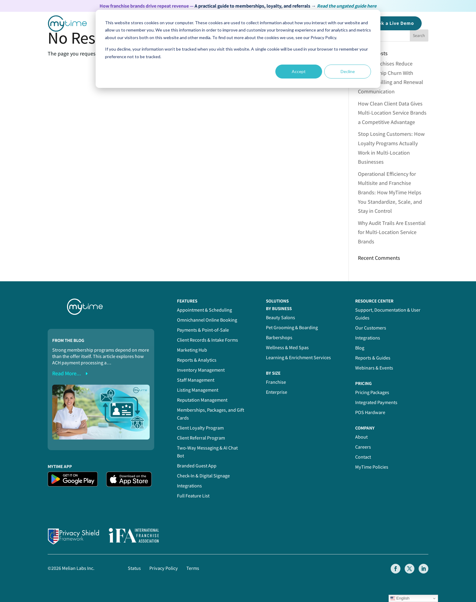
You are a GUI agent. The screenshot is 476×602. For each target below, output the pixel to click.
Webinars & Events (374, 368)
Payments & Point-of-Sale (203, 330)
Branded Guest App (196, 466)
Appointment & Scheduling (204, 310)
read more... (66, 373)
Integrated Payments (376, 402)
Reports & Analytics (196, 360)
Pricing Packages (372, 392)
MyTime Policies (371, 467)
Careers (363, 447)
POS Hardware (370, 412)
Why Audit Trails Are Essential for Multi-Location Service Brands (392, 232)
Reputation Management (202, 400)
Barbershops (279, 337)
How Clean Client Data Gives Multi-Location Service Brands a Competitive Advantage (392, 112)
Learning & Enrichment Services (298, 357)
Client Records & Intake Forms (207, 340)
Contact (363, 457)
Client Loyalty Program (200, 428)
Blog (359, 348)
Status (134, 568)
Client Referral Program (201, 438)
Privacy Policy (163, 568)
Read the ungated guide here (346, 6)
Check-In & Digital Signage (203, 476)
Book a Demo (393, 23)
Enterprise (276, 392)
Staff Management (195, 380)
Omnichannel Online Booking (207, 320)
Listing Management (197, 390)
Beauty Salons (280, 317)
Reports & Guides (372, 358)
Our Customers (370, 328)
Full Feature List (193, 496)
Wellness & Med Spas (287, 347)
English (400, 598)
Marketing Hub (192, 350)
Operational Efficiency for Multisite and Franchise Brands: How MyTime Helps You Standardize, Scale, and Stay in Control (390, 192)
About (361, 437)
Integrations (189, 486)
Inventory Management (201, 370)
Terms (192, 568)
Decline (348, 71)
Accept (299, 71)
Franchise (276, 382)
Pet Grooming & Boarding (292, 327)
